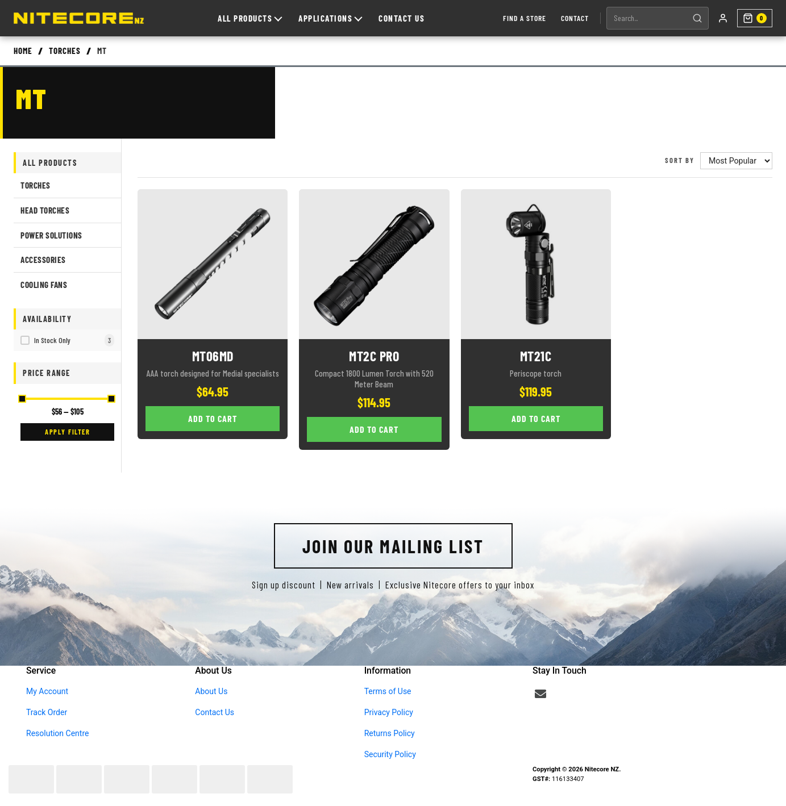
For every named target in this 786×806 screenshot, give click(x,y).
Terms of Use (387, 691)
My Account (47, 691)
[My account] (719, 18)
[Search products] (643, 18)
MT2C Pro (374, 356)
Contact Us (400, 18)
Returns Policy (389, 733)
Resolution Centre (57, 733)
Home (23, 50)
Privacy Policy (388, 712)
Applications (328, 18)
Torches (65, 50)
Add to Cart (212, 418)
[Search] (694, 18)
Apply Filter (67, 432)
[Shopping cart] (753, 18)
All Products (248, 18)
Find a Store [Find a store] (521, 18)
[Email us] (540, 694)
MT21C (536, 356)
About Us (211, 691)
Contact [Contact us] (571, 18)
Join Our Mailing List (393, 546)
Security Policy (390, 754)
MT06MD (213, 356)
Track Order (46, 712)
